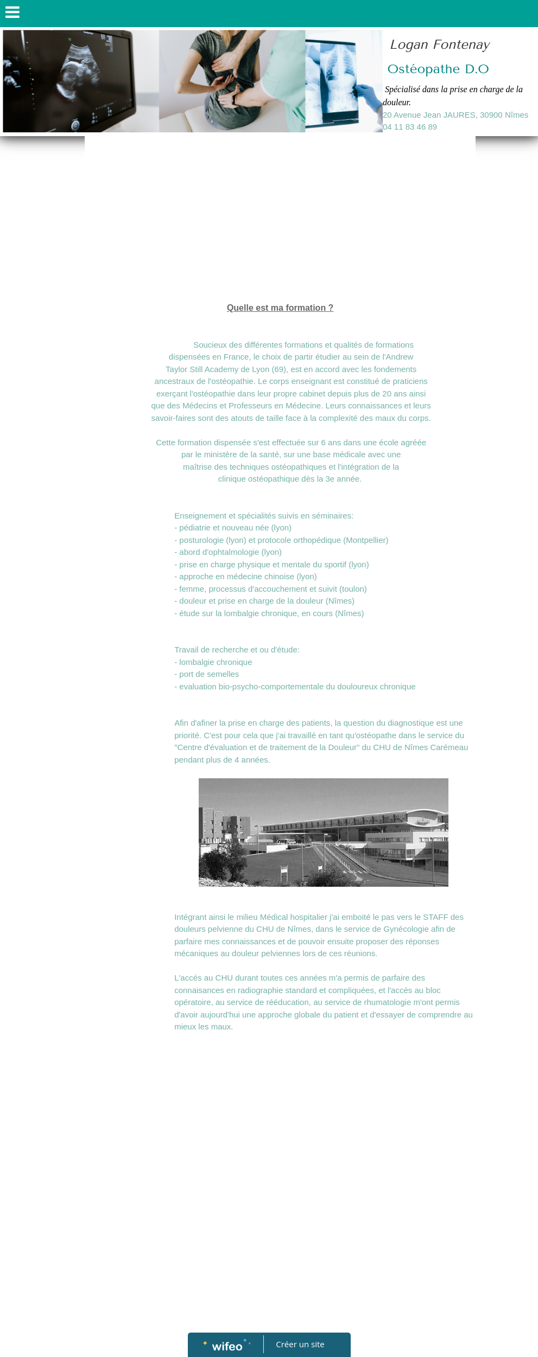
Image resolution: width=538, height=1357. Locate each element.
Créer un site (300, 1344)
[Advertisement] (280, 220)
